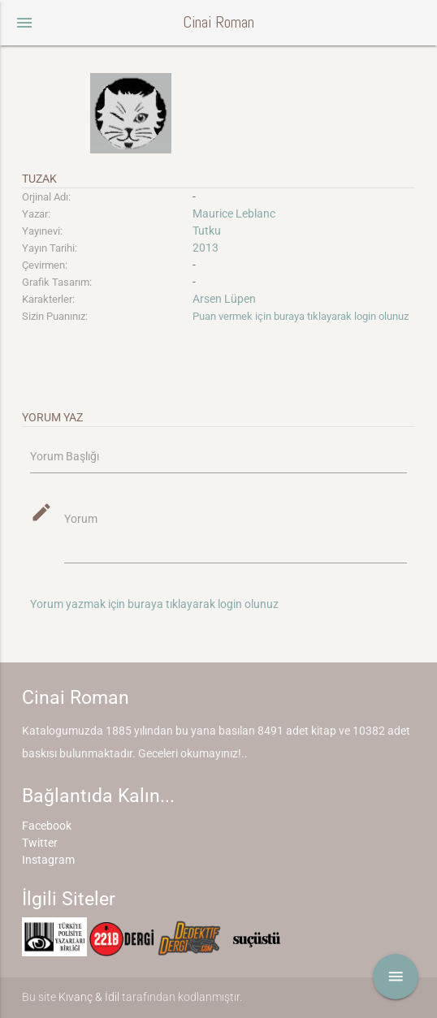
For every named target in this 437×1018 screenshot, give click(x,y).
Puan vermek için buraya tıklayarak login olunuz (301, 316)
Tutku (207, 230)
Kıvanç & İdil (88, 996)
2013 (205, 247)
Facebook (46, 825)
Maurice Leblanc (234, 213)
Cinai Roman (218, 22)
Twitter (40, 842)
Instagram (48, 859)
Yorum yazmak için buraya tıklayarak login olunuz (154, 603)
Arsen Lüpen (224, 298)
